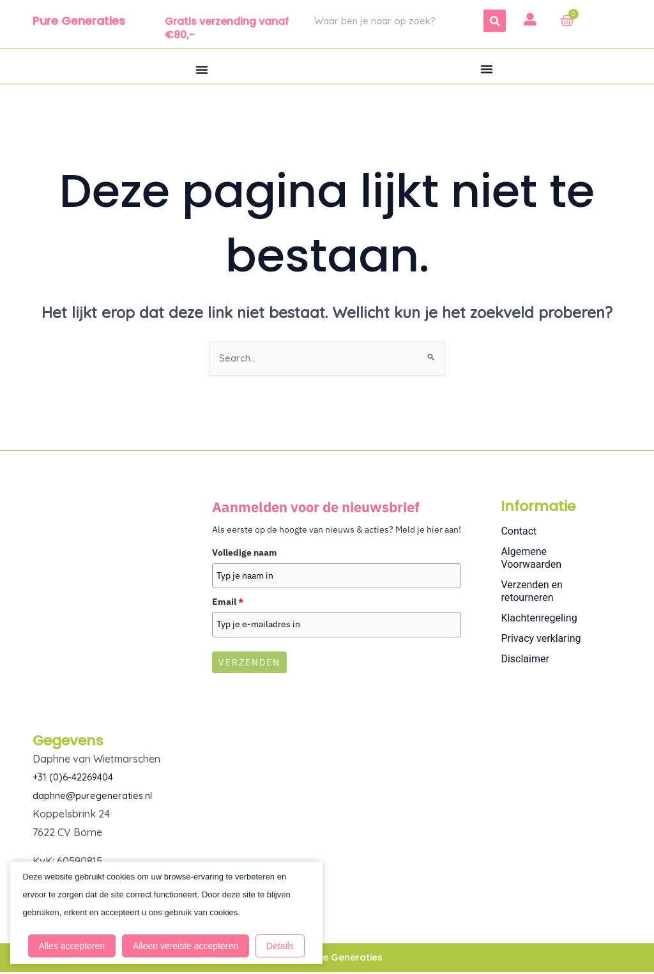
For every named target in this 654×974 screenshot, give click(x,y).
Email (227, 603)
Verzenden (249, 663)
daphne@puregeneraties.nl (97, 797)
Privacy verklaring (541, 640)
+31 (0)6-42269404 (77, 778)
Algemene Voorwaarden (531, 559)
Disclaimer (525, 661)
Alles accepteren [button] (74, 913)
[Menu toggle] (201, 69)
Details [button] (141, 943)
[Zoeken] (494, 21)
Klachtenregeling (539, 620)
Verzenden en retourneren (532, 593)
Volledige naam (244, 554)
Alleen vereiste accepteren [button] (187, 913)
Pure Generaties (79, 21)
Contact (518, 533)
